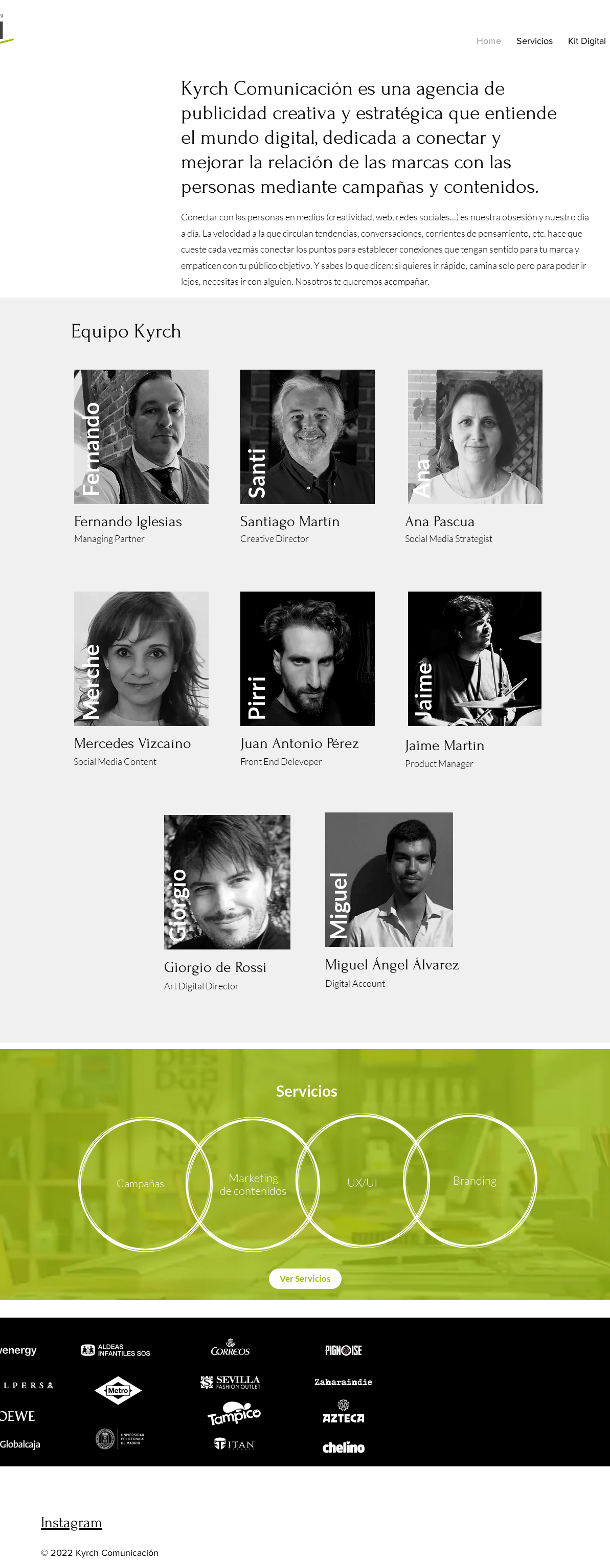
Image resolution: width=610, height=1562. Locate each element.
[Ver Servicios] (305, 1279)
